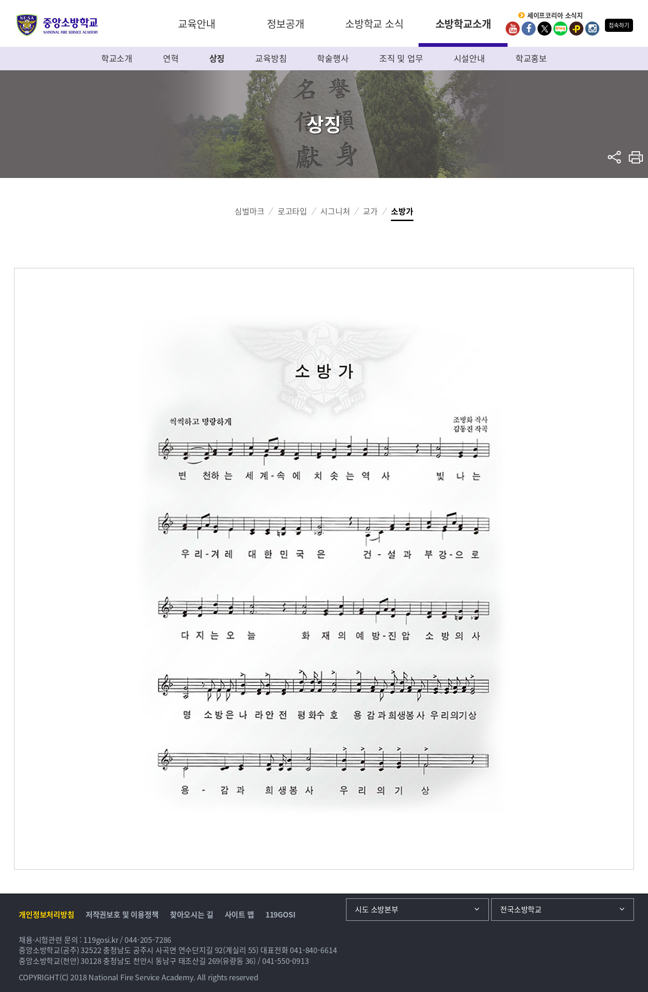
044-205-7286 (148, 939)
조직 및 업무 (401, 58)
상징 (217, 58)
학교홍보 (531, 58)
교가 (370, 211)
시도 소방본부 (376, 909)
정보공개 (285, 23)
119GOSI (280, 914)
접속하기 (619, 25)
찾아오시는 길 (192, 914)
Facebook (529, 29)
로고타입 (292, 211)
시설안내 (469, 58)
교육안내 (196, 23)
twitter (545, 29)
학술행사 (332, 58)
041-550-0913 (285, 960)
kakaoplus (576, 29)
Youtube (513, 29)
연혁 (171, 58)
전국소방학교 (521, 909)
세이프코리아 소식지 (555, 15)
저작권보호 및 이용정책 (122, 914)
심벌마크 (249, 211)
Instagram (592, 29)
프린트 (636, 157)
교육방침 (271, 58)
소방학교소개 (463, 23)
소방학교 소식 (374, 23)
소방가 (402, 211)
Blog (560, 29)
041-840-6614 (313, 949)
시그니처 (335, 211)
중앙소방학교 (57, 25)
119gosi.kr (100, 939)
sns (614, 157)
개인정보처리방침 (46, 914)
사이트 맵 (239, 914)
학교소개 (117, 58)
